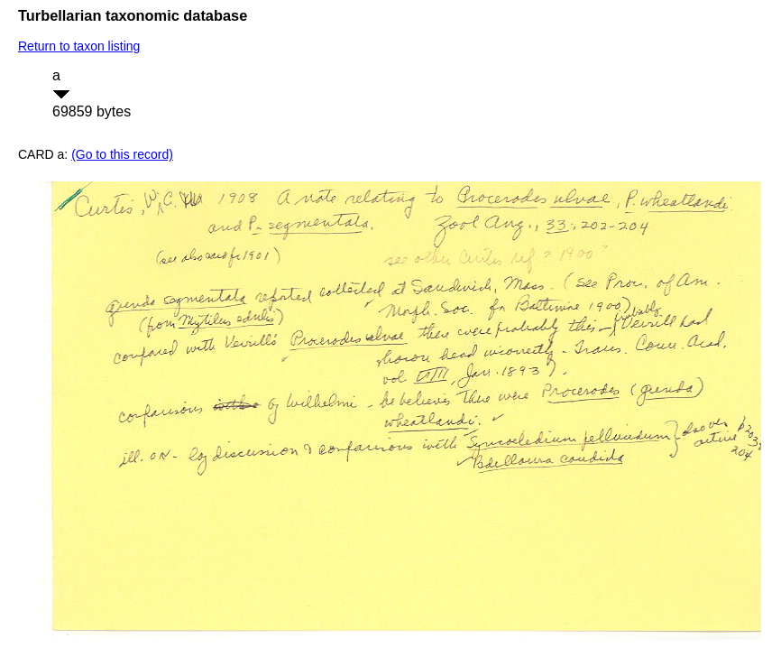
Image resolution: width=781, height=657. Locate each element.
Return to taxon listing (79, 46)
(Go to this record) (122, 154)
